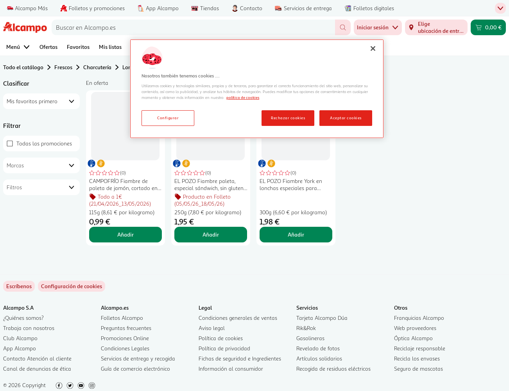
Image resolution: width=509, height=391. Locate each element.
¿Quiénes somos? (23, 317)
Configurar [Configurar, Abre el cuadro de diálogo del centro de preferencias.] (168, 117)
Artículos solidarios (319, 358)
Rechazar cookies (288, 117)
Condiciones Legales (125, 348)
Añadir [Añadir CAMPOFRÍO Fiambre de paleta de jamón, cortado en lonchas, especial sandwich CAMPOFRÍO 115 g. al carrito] (125, 234)
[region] (257, 88)
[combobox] (193, 27)
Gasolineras (310, 338)
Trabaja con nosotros (28, 328)
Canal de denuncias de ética (37, 368)
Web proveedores (415, 328)
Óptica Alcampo (413, 338)
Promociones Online (125, 338)
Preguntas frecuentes (126, 328)
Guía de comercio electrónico (135, 368)
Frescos (63, 67)
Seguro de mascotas (418, 368)
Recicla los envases (417, 358)
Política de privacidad (224, 348)
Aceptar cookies (345, 117)
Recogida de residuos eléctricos (333, 368)
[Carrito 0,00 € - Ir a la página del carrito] (488, 27)
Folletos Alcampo (122, 317)
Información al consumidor (231, 368)
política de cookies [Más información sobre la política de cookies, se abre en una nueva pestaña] (242, 97)
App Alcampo (19, 348)
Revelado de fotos (318, 348)
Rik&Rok (306, 328)
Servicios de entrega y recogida (138, 358)
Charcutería (97, 67)
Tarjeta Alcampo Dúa (322, 317)
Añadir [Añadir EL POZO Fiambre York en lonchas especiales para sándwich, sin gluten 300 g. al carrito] (296, 234)
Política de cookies (221, 338)
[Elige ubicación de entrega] (436, 27)
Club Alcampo (20, 338)
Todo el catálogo (23, 67)
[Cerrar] (373, 48)
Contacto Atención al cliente (37, 358)
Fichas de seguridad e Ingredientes (240, 358)
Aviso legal (212, 328)
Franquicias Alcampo (419, 317)
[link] (71, 286)
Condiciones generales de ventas (238, 317)
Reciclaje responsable (419, 348)
